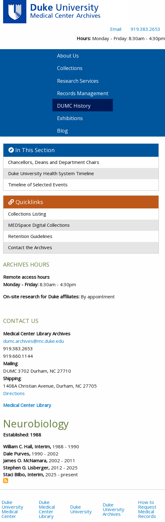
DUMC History (74, 105)
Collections (69, 68)
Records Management (82, 93)
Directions (14, 393)
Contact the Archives (30, 247)
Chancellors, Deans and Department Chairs (53, 162)
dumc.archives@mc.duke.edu (33, 341)
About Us (68, 55)
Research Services (78, 80)
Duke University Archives (113, 509)
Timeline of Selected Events (38, 184)
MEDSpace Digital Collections (39, 225)
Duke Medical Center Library (47, 509)
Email (115, 29)
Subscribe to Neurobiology (5, 480)
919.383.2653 (145, 29)
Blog (62, 130)
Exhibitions (70, 118)
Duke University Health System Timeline (51, 173)
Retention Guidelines (30, 236)
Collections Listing (27, 214)
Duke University (81, 509)
